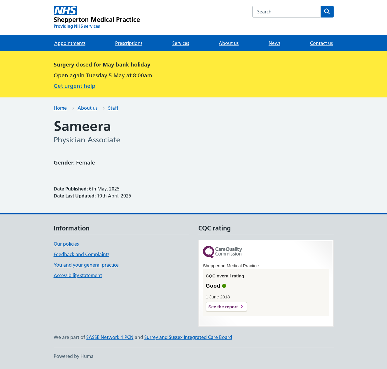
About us (229, 43)
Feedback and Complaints (81, 254)
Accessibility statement (78, 275)
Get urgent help (74, 86)
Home (60, 108)
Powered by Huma (74, 356)
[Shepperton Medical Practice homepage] (97, 17)
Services (180, 43)
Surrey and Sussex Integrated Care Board (188, 337)
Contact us (321, 43)
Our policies (66, 244)
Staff (113, 108)
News (274, 43)
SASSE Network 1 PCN (110, 337)
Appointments (69, 43)
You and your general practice (86, 265)
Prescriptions (128, 43)
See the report (223, 306)
